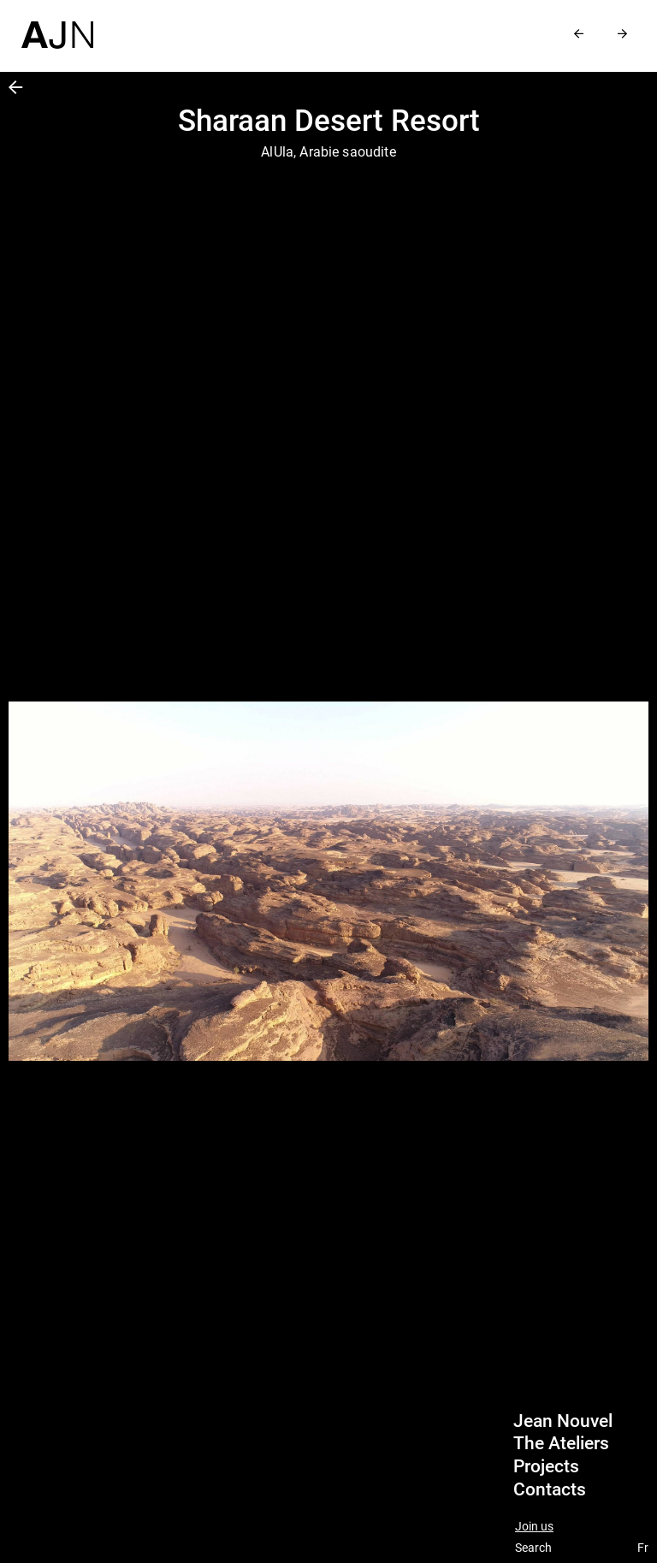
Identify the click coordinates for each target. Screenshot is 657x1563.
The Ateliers (561, 1443)
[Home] (57, 24)
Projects (546, 1466)
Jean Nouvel (563, 1421)
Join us (534, 1526)
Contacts (549, 1489)
